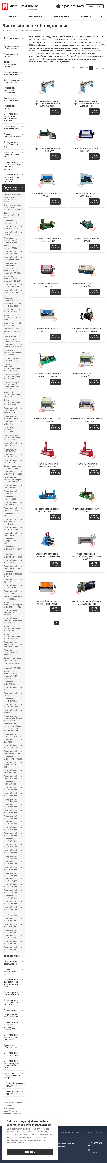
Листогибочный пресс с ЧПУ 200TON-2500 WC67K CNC (13, 522)
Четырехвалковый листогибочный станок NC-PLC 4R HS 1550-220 (12, 385)
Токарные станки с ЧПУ (12, 39)
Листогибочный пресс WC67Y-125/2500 (13, 897)
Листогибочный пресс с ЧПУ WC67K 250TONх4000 (13, 410)
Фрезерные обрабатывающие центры (12, 1075)
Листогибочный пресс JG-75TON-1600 (13, 581)
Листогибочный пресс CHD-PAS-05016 (13, 586)
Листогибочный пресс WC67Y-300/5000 (13, 817)
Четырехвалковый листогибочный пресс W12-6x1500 (13, 376)
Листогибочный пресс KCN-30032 (13, 515)
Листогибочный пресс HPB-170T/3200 (13, 498)
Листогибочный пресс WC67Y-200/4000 (13, 857)
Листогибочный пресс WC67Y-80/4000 (13, 920)
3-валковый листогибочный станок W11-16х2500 (12, 279)
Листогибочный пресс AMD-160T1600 (13, 771)
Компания (35, 17)
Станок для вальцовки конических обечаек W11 (13, 331)
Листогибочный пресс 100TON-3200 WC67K (13, 346)
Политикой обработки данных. (90, 1135)
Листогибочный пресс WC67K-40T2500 (13, 700)
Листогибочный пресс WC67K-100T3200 (13, 706)
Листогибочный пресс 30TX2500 (13, 711)
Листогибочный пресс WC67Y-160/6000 (13, 868)
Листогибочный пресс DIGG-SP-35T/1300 (13, 291)
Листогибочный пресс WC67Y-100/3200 (13, 908)
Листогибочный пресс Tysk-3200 (13, 741)
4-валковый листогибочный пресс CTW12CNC (13, 394)
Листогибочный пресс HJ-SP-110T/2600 (13, 253)
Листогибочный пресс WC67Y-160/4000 (13, 874)
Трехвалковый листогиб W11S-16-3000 (11, 215)
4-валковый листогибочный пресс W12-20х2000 (13, 352)
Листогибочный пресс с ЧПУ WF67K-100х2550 (13, 444)
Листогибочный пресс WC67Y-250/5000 (13, 834)
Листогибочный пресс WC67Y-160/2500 (13, 885)
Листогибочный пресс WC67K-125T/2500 (13, 529)
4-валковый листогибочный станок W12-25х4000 (12, 271)
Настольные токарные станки (12, 127)
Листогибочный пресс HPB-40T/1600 (13, 592)
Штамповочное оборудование (11, 962)
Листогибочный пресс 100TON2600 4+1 (13, 233)
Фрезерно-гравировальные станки (11, 154)
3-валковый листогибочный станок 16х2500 (10, 240)
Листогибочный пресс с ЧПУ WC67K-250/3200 (13, 486)
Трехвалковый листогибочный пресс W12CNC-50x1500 (13, 636)
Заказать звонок (94, 6)
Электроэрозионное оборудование (13, 81)
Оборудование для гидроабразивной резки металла (12, 1013)
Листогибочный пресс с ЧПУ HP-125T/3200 (13, 509)
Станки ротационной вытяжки (10, 971)
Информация (61, 17)
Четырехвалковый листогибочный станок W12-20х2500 (12, 666)
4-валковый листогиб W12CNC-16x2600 (12, 305)
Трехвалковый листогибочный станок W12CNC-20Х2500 (10, 675)
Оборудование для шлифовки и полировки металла (11, 178)
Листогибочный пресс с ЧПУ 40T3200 (13, 450)
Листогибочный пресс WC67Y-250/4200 (13, 840)
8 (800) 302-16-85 (73, 6)
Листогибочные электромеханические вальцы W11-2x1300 (13, 644)
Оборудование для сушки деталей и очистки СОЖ (11, 1025)
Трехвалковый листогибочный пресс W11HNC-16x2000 (13, 628)
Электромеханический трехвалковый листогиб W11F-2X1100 (13, 207)
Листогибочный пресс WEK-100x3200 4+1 (13, 222)
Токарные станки (12, 956)
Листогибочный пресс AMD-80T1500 (13, 461)
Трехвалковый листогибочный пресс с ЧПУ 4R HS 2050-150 (13, 605)
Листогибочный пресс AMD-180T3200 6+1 (13, 417)
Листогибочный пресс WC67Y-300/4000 (13, 823)
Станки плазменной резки (12, 135)
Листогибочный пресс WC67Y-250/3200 (13, 846)
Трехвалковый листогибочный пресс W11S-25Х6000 (13, 402)
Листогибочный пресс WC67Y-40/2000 (13, 948)
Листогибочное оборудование (11, 188)
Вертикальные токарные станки (12, 99)
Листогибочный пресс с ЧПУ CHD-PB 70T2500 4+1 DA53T (13, 574)
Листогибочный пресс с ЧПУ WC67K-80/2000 (13, 567)
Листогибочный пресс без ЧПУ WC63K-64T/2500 (13, 765)
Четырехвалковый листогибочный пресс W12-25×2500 (13, 437)
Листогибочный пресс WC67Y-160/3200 (13, 880)
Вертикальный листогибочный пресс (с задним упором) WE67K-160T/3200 (13, 727)
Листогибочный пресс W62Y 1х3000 (13, 689)
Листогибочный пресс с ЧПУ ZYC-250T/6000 (13, 735)
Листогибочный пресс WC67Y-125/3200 (13, 891)
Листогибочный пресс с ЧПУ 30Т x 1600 (13, 423)
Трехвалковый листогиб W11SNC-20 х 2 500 (13, 317)
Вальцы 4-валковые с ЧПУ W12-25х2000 (12, 467)
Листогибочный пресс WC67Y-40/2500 (13, 942)
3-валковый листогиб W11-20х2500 (12, 324)
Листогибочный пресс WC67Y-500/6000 (13, 789)
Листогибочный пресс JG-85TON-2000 (13, 561)
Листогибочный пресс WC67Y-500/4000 (13, 794)
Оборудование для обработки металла (11, 1002)
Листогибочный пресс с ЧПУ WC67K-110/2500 (13, 534)
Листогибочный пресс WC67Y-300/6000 (13, 811)
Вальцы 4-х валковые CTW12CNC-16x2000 (12, 659)
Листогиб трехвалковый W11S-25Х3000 (12, 652)
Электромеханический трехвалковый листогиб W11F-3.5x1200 (13, 198)
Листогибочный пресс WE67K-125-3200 (13, 456)
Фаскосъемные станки (11, 55)
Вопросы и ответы (65, 1143)
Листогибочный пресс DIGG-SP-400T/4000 (13, 258)
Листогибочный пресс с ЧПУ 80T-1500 (13, 783)
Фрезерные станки (9, 107)
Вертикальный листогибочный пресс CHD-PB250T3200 (13, 479)
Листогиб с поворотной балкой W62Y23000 (12, 429)
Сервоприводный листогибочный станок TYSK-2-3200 (12, 339)
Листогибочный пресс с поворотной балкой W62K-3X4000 (13, 718)
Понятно (30, 1152)
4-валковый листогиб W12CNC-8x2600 (12, 311)
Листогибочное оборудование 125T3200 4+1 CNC (11, 298)
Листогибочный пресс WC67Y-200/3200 (13, 863)
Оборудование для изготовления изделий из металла (12, 165)
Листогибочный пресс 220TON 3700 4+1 (13, 228)
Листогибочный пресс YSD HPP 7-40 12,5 (13, 694)
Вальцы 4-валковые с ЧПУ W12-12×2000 (12, 359)
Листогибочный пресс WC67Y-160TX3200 (13, 746)
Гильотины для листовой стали (11, 993)
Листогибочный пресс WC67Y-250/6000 (13, 828)
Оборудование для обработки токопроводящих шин (12, 983)
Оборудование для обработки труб (11, 144)
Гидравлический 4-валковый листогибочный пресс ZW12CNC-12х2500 (13, 367)
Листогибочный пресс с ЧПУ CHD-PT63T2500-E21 (13, 549)
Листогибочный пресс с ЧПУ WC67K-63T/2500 (13, 758)
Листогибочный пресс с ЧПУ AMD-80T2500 (13, 752)
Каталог (13, 17)
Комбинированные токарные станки (12, 73)
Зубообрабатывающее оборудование (14, 1084)
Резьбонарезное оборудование (11, 47)
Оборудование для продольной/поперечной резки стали (12, 1064)
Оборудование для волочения (11, 1054)
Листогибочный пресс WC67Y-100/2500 (13, 914)
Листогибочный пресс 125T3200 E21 (13, 264)
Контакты (86, 17)
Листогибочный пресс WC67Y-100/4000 (13, 903)
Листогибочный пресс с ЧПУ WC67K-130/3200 (13, 504)
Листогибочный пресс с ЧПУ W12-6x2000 (13, 683)
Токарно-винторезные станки (10, 64)
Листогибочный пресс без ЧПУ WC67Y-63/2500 (13, 541)
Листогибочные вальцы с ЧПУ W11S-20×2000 (12, 613)
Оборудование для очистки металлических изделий (11, 117)
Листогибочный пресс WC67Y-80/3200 (13, 925)
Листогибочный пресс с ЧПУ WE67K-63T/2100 (13, 556)
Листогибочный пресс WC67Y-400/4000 (13, 806)
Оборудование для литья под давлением (11, 1037)
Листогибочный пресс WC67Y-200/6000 (13, 851)
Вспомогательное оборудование (12, 1092)
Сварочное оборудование (10, 1046)
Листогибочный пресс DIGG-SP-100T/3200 (13, 286)
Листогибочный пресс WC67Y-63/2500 (13, 937)
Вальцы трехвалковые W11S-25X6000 (13, 598)
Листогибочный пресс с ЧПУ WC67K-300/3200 (13, 473)
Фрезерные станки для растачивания (10, 90)
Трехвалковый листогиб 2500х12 (11, 247)
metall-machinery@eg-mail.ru (94, 1152)
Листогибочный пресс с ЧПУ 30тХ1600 (13, 777)
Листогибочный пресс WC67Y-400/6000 (13, 800)
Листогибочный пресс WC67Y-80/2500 (13, 931)
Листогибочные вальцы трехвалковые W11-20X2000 (13, 620)
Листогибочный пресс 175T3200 (13, 492)
